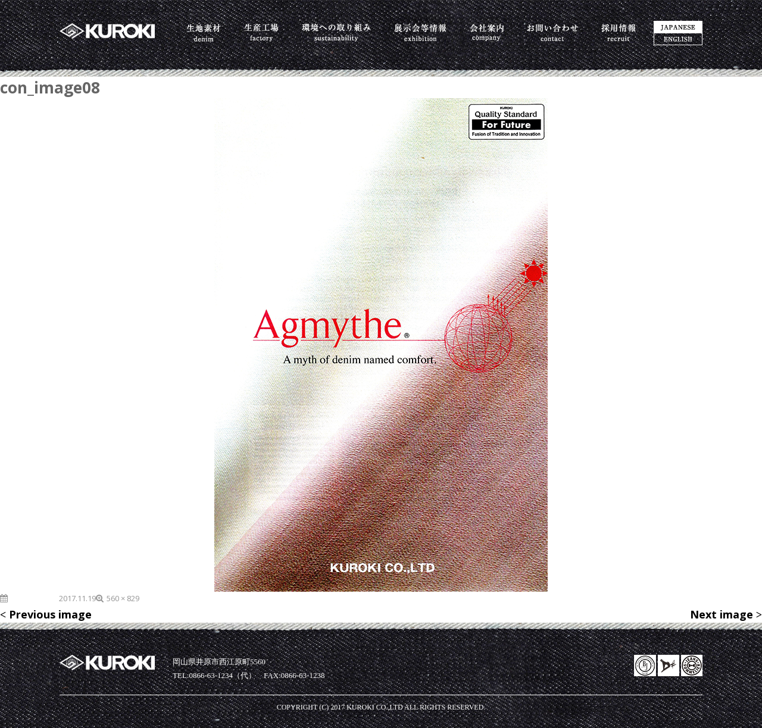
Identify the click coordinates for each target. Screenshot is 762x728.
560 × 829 (123, 598)
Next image (721, 614)
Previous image (50, 614)
